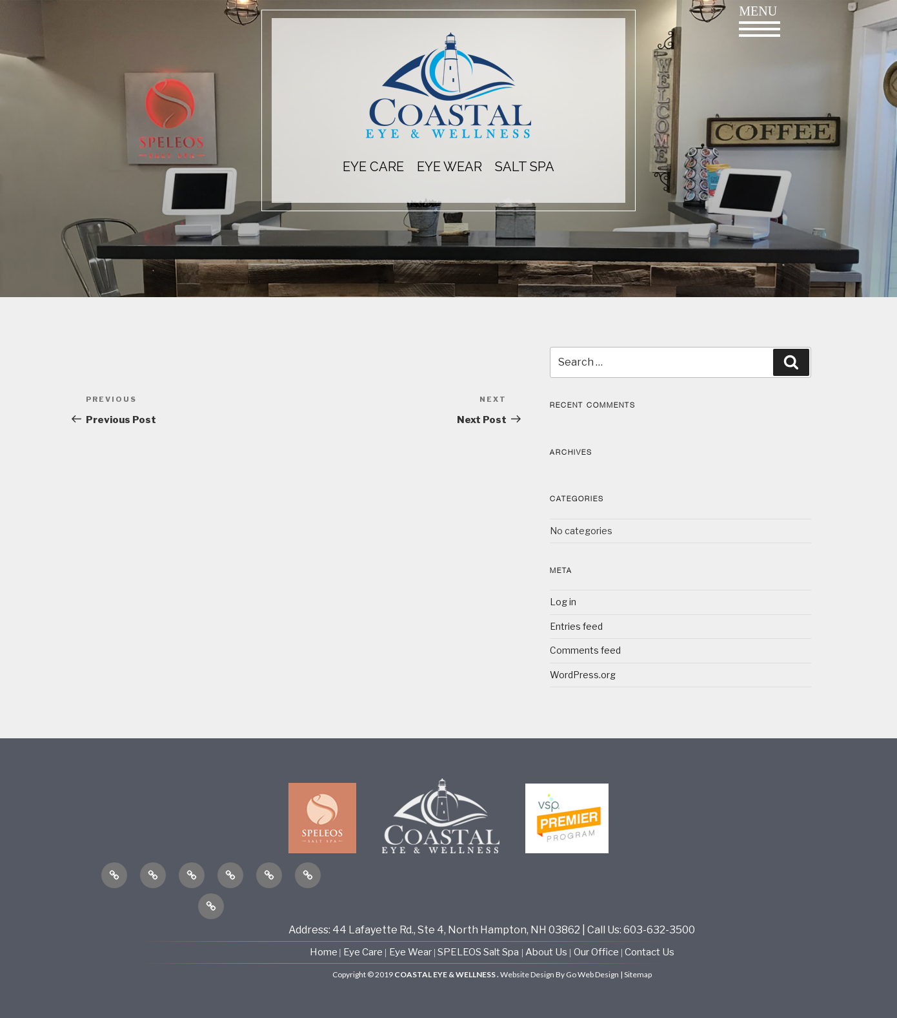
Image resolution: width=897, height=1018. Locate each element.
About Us (547, 952)
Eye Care (363, 952)
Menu (759, 20)
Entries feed (576, 626)
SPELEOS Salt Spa (478, 952)
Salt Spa (524, 166)
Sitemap (638, 974)
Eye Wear (410, 952)
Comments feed (585, 650)
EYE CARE (373, 166)
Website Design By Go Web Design (559, 974)
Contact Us (649, 952)
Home (324, 952)
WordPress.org (583, 674)
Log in (563, 601)
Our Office (596, 952)
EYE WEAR (449, 166)
